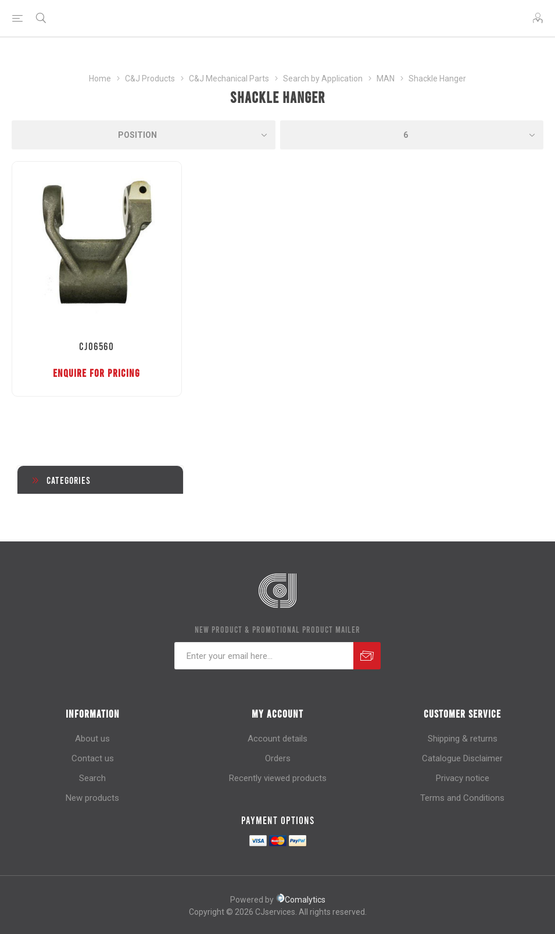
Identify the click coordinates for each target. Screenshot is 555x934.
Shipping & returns (462, 738)
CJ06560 (96, 346)
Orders (278, 758)
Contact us (92, 758)
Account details (277, 738)
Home (100, 78)
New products (92, 798)
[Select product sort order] (143, 134)
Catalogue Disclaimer (462, 758)
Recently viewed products (278, 778)
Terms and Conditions (462, 798)
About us (92, 738)
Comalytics (300, 899)
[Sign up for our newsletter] (263, 655)
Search (92, 778)
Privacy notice (462, 778)
